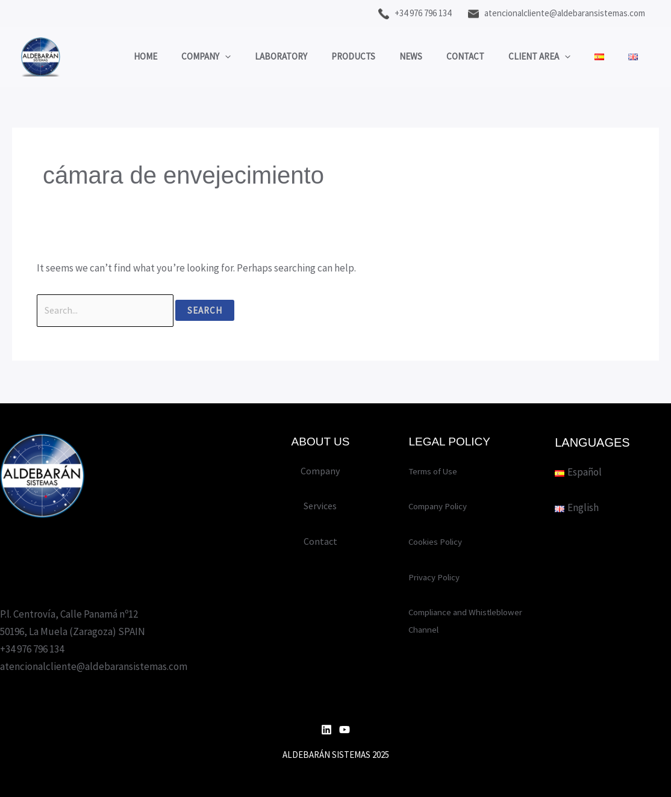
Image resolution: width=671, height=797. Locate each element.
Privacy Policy (438, 576)
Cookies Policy (439, 541)
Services (320, 506)
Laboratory (257, 53)
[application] (195, 54)
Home (109, 53)
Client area (539, 54)
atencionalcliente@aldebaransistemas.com (556, 13)
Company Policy (442, 506)
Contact (459, 53)
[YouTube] (344, 729)
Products (335, 53)
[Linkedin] (326, 729)
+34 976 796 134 (414, 13)
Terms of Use (436, 470)
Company (176, 54)
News (398, 53)
